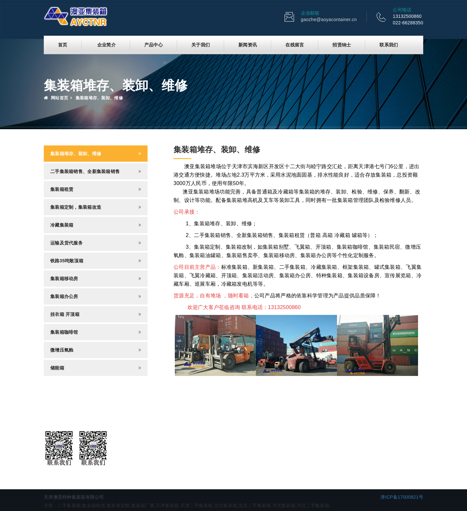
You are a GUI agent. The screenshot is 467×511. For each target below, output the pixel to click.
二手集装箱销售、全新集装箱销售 (85, 171)
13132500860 (407, 16)
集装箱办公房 (64, 296)
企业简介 (106, 44)
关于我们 (200, 44)
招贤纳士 (341, 44)
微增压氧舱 (61, 349)
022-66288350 (408, 22)
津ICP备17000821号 (401, 496)
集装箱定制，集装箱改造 (75, 206)
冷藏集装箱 (61, 224)
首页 (62, 44)
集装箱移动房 (64, 278)
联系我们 (388, 44)
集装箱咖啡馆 (64, 331)
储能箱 (57, 367)
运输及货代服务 (66, 242)
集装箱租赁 (61, 189)
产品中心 (153, 44)
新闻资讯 (247, 44)
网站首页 (56, 97)
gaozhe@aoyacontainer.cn (329, 19)
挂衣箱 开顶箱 (64, 314)
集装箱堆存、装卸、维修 (75, 153)
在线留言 (294, 44)
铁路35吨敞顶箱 (66, 260)
